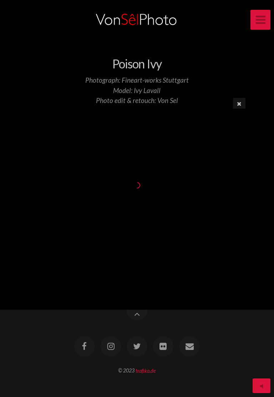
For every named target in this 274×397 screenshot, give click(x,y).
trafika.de (146, 370)
